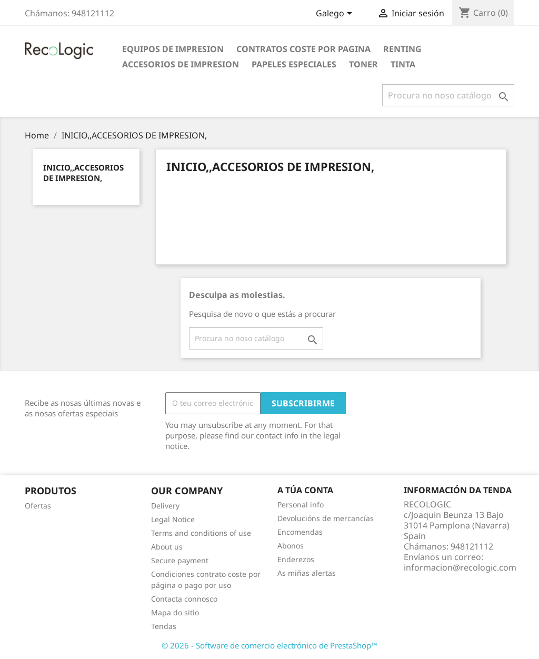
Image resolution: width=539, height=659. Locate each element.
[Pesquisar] (448, 95)
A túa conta (305, 490)
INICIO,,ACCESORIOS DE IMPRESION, (83, 172)
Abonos (290, 546)
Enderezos (295, 559)
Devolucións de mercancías (325, 518)
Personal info (300, 505)
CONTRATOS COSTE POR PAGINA (303, 49)
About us (167, 547)
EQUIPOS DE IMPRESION (173, 49)
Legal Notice (173, 519)
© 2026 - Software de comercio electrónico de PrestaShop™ (269, 645)
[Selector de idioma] (336, 14)
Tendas (163, 626)
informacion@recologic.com (460, 567)
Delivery (165, 506)
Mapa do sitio (175, 612)
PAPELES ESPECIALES (294, 64)
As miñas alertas (306, 573)
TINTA (403, 64)
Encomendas (300, 532)
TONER (363, 64)
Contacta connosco (184, 599)
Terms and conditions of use (201, 533)
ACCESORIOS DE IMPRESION (180, 64)
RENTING (402, 49)
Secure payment (179, 560)
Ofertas (38, 506)
